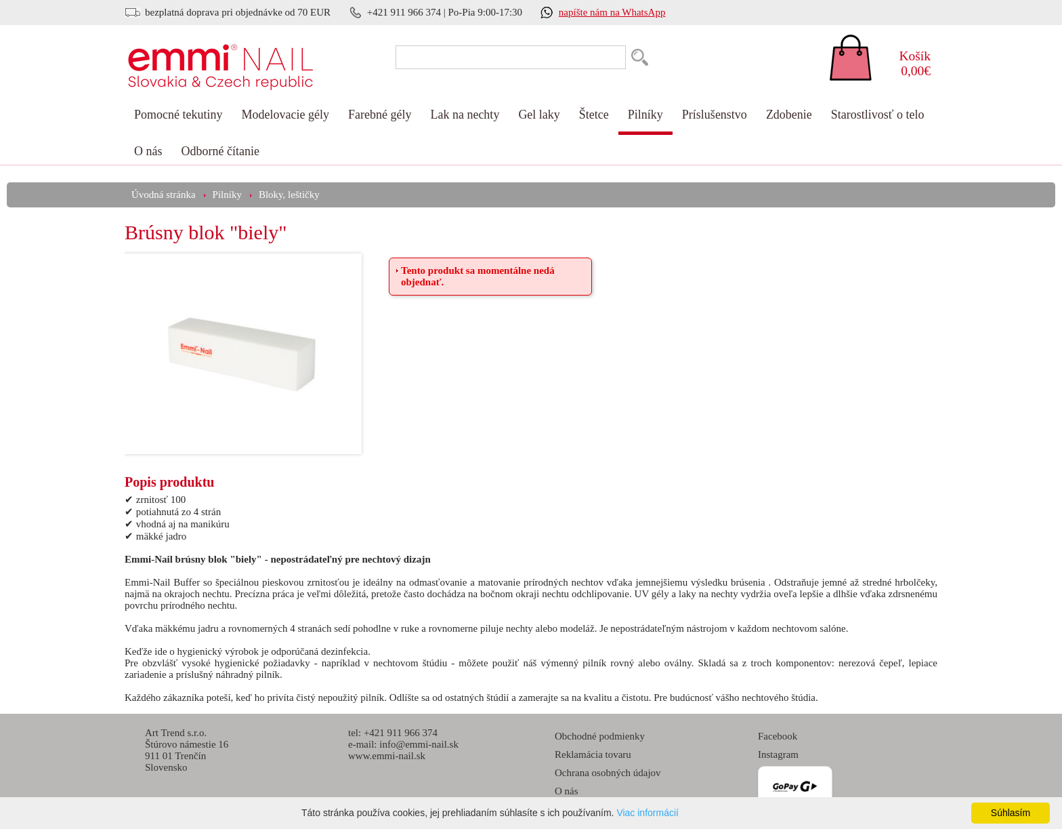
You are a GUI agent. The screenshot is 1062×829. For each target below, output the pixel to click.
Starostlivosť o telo (878, 114)
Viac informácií (647, 812)
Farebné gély (379, 114)
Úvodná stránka (163, 194)
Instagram (778, 754)
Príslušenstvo (714, 114)
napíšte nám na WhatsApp (612, 12)
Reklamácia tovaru (593, 754)
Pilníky (645, 114)
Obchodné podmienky (600, 736)
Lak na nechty (464, 114)
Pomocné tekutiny (178, 114)
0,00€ (907, 63)
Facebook (777, 736)
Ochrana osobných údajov (608, 772)
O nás (148, 151)
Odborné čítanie (220, 151)
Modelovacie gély (284, 114)
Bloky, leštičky (289, 194)
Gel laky (538, 114)
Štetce (594, 114)
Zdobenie (789, 114)
